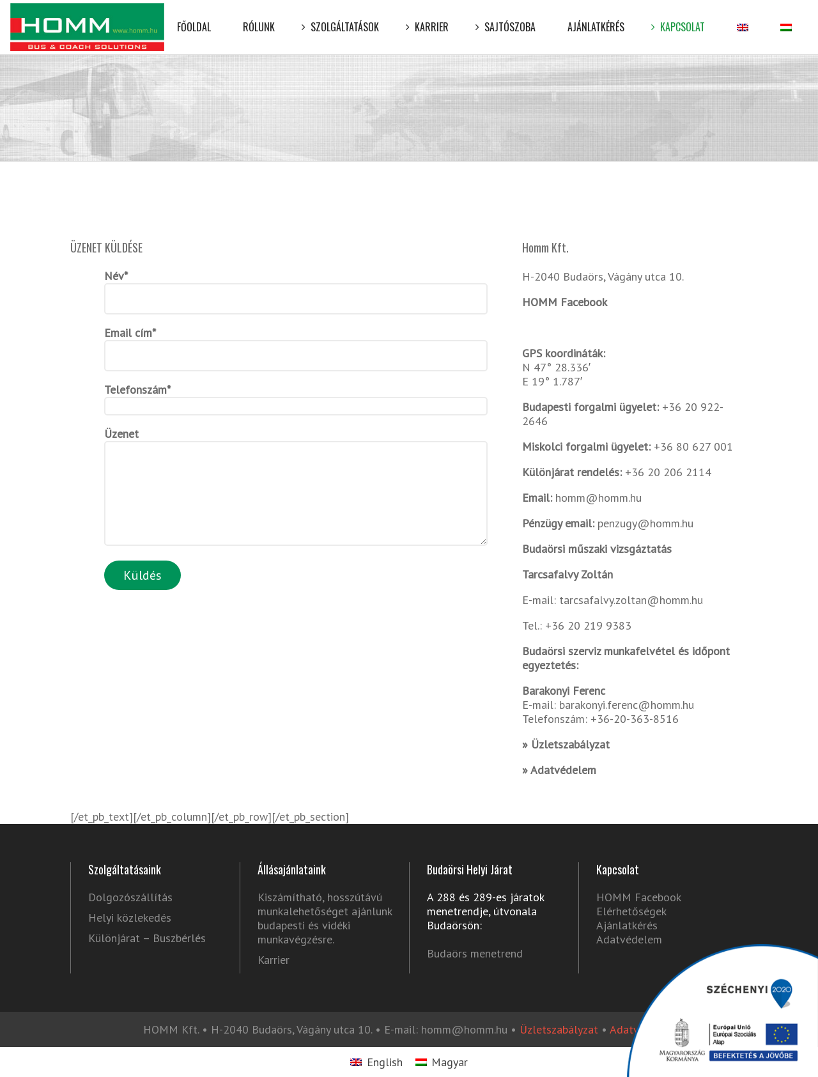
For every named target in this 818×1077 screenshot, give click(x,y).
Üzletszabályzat (570, 744)
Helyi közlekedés (129, 918)
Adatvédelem (563, 770)
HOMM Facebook (564, 302)
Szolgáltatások (343, 17)
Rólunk (259, 17)
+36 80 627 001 (693, 446)
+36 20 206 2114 (668, 472)
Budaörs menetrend (475, 953)
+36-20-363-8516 (634, 718)
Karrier (430, 17)
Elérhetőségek (631, 911)
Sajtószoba (508, 17)
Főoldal (194, 17)
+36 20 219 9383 (586, 625)
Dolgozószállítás (130, 897)
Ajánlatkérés (596, 17)
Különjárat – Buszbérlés (147, 938)
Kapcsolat (680, 17)
